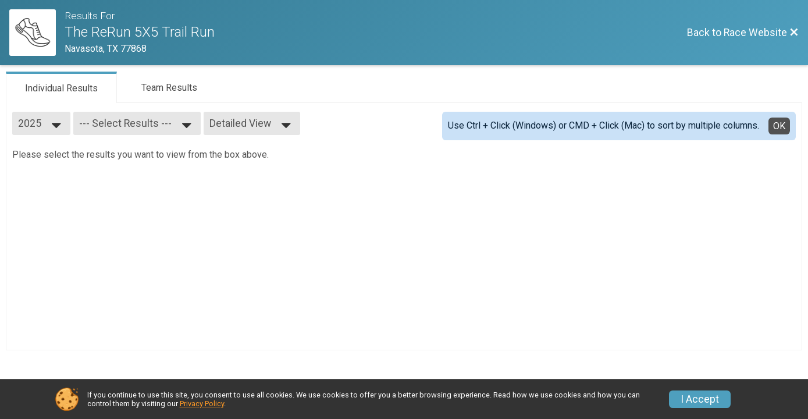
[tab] (61, 87)
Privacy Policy (202, 403)
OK (779, 126)
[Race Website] (37, 32)
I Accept (700, 399)
